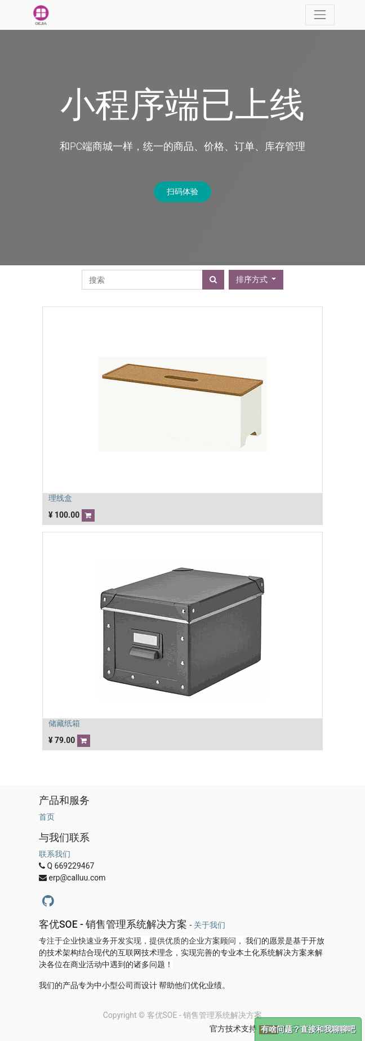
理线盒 (60, 497)
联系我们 (54, 853)
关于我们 (209, 924)
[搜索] (213, 280)
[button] (256, 280)
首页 (47, 816)
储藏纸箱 (64, 723)
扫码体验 (182, 191)
